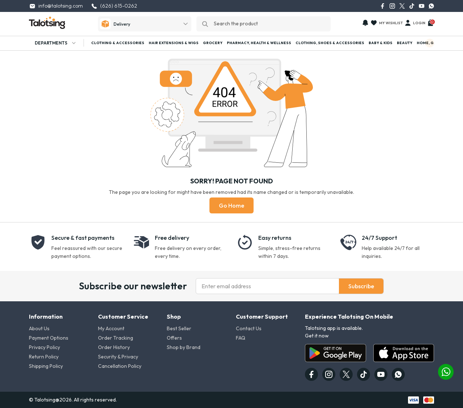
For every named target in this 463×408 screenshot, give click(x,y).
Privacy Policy (44, 347)
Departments (53, 43)
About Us (39, 328)
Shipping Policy (46, 366)
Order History (114, 347)
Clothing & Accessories (117, 43)
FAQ (240, 338)
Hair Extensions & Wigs (174, 43)
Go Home (231, 205)
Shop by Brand (183, 347)
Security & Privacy (118, 356)
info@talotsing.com (56, 6)
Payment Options (48, 338)
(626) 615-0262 (114, 6)
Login (414, 22)
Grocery (212, 43)
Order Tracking (115, 338)
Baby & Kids (380, 43)
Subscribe (361, 286)
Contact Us (249, 328)
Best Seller (179, 328)
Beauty (404, 43)
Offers (174, 338)
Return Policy (44, 356)
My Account (111, 328)
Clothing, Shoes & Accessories (330, 43)
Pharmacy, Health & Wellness (259, 43)
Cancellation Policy (119, 366)
